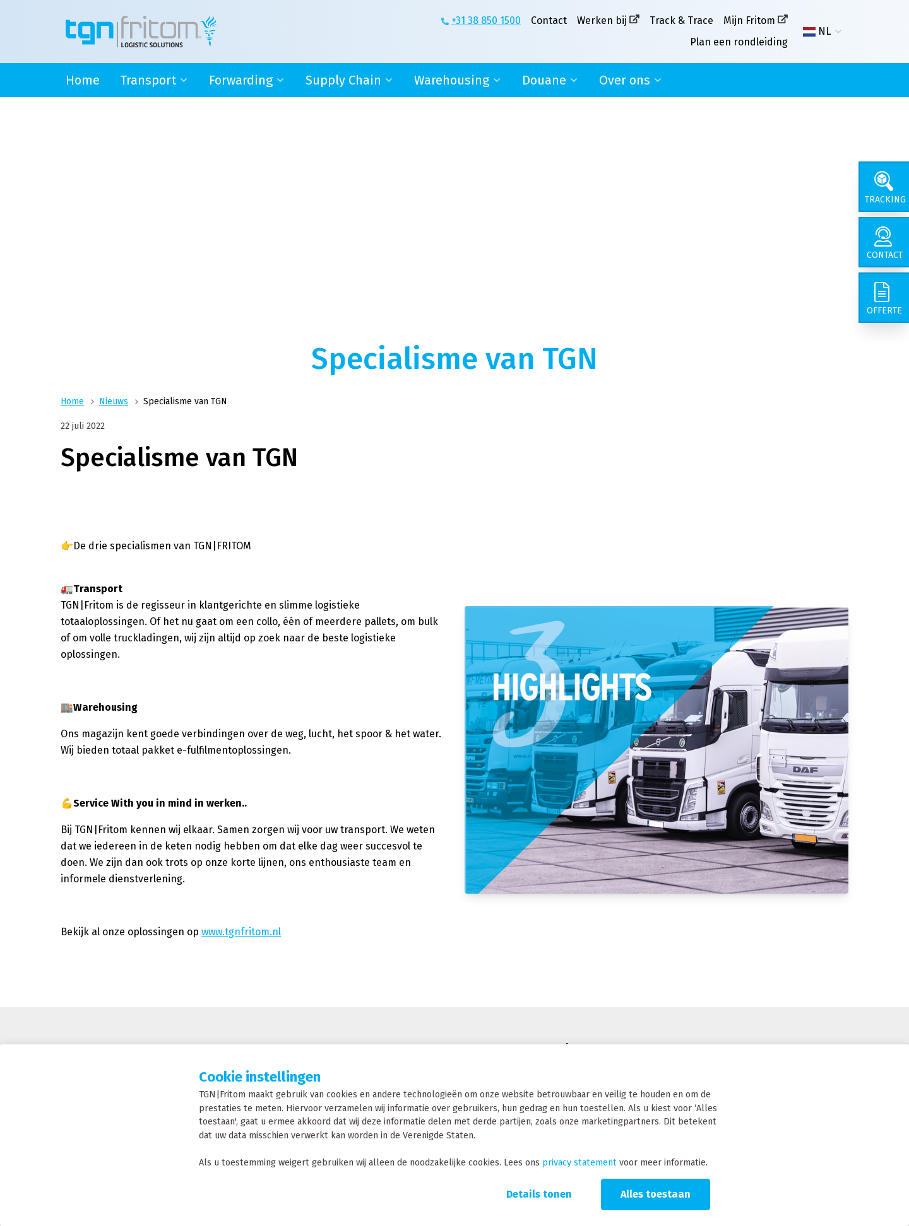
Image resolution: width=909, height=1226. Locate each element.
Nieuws (113, 401)
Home (83, 80)
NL (817, 31)
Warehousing (451, 80)
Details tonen (539, 1194)
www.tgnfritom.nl (241, 932)
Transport (148, 80)
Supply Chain (343, 80)
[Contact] (883, 242)
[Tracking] (883, 186)
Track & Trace (681, 20)
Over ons (624, 80)
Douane (544, 80)
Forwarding (241, 80)
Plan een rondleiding (739, 42)
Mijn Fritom (749, 20)
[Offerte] (883, 297)
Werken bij (602, 20)
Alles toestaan (656, 1194)
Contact (549, 20)
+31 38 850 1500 (486, 20)
